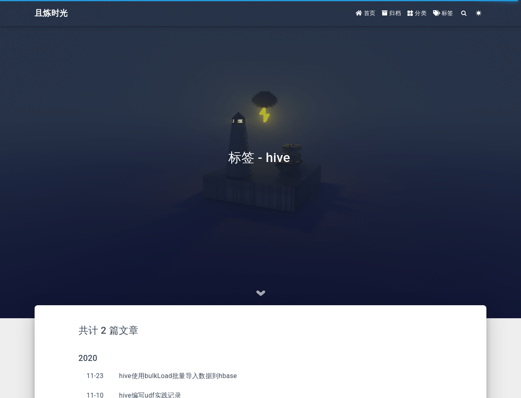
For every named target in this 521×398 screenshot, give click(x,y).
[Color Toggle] (478, 13)
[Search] (464, 13)
